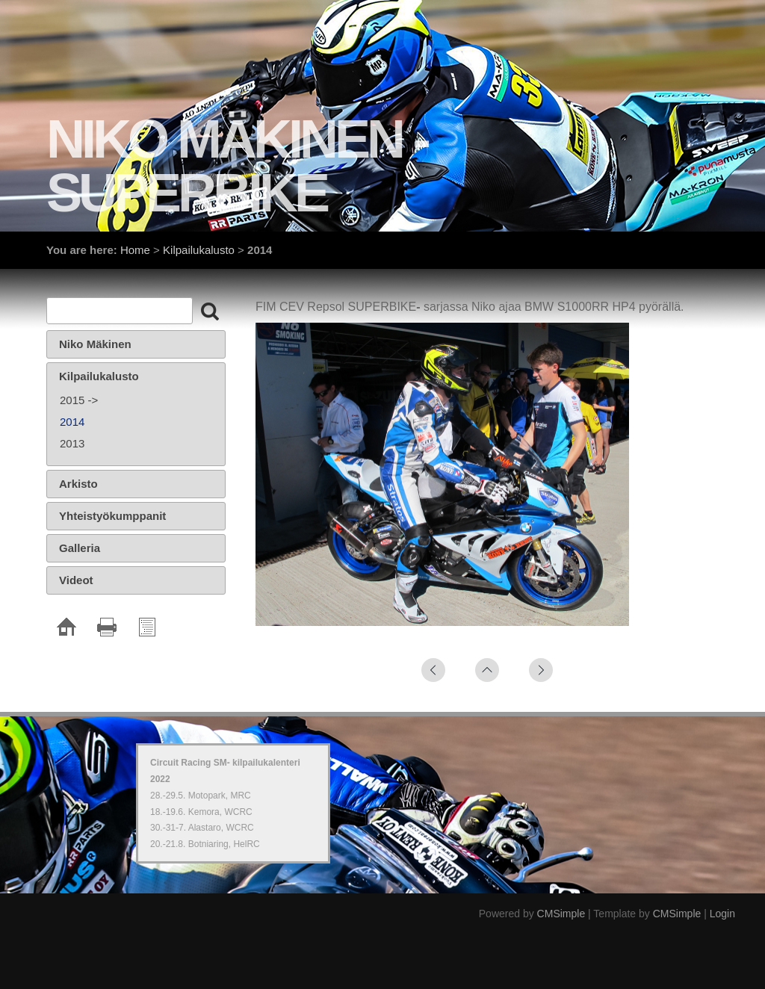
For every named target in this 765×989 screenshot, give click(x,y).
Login (722, 914)
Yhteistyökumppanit (112, 515)
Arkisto (78, 483)
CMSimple (561, 914)
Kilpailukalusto (199, 250)
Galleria (79, 548)
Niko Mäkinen (95, 344)
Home (135, 250)
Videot (76, 580)
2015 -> (79, 400)
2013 (72, 443)
